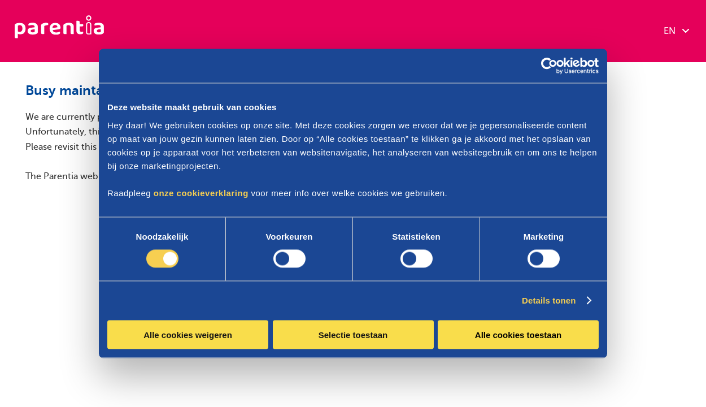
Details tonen (549, 300)
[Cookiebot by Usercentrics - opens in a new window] (549, 66)
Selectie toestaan (353, 334)
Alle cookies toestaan (518, 334)
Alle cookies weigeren (187, 334)
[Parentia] (59, 31)
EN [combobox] (676, 31)
